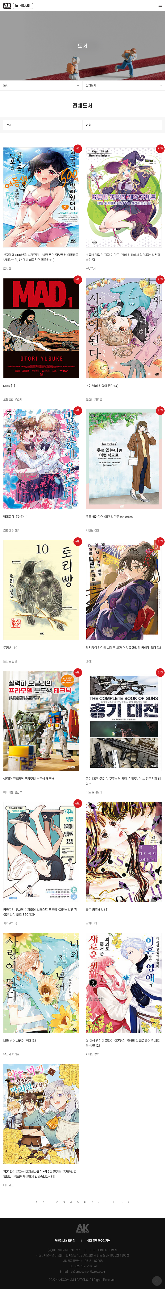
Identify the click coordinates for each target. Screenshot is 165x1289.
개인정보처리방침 (65, 1240)
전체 (9, 125)
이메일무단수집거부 (98, 1240)
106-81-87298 (93, 1261)
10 (114, 1202)
